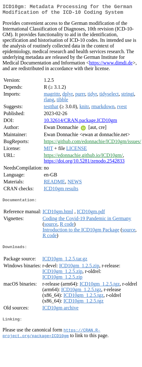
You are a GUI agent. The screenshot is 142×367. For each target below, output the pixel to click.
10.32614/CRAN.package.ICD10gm (80, 122)
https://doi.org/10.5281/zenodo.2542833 (84, 163)
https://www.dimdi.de (111, 65)
